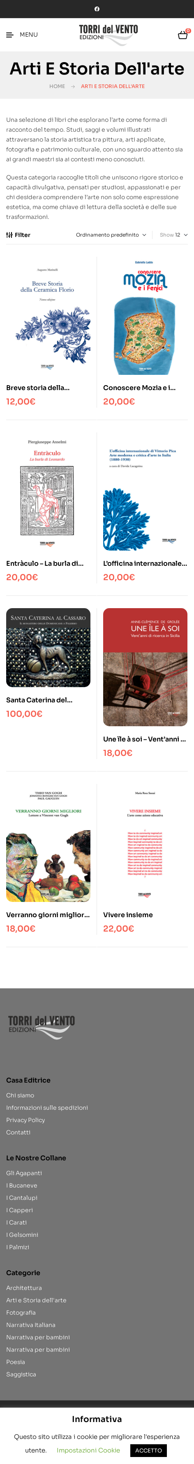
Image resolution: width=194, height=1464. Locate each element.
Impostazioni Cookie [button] (88, 1450)
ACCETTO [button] (148, 1450)
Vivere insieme (128, 915)
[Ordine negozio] (107, 235)
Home (57, 86)
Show (167, 235)
